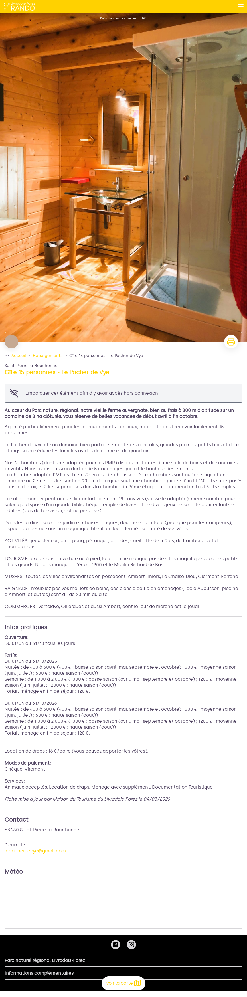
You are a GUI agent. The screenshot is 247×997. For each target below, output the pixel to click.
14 (143, 334)
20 (178, 334)
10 (120, 334)
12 (132, 334)
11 (126, 334)
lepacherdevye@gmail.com (35, 851)
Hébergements (47, 355)
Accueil (18, 355)
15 (149, 334)
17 (160, 334)
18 (166, 334)
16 (155, 334)
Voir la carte (123, 983)
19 (172, 334)
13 (138, 334)
